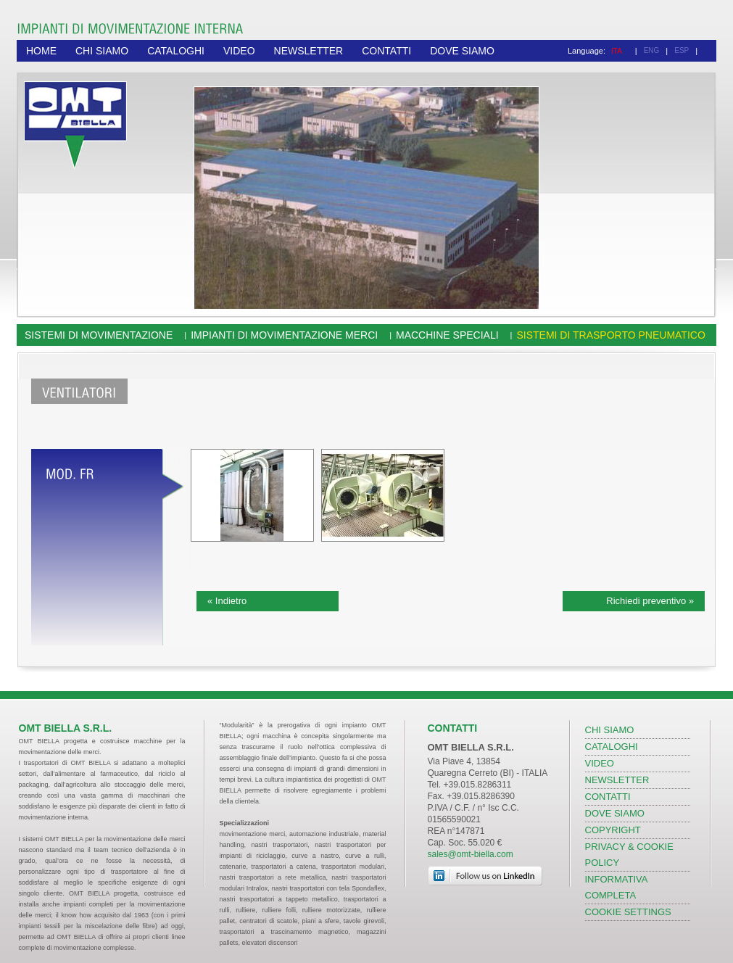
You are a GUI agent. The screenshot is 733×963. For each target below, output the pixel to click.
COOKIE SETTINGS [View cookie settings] (628, 911)
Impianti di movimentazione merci (284, 335)
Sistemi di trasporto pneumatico (610, 335)
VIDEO (239, 51)
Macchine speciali (447, 335)
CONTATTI (386, 51)
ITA (616, 51)
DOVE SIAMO (462, 51)
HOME (41, 51)
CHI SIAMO (101, 51)
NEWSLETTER (309, 51)
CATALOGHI (175, 51)
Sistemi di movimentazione (99, 335)
